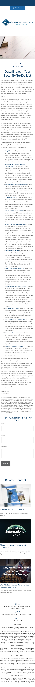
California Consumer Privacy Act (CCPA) (14, 649)
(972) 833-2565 (12, 606)
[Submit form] (5, 463)
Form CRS (19, 624)
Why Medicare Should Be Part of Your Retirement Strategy (15, 586)
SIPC (15, 660)
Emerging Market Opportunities (12, 509)
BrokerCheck (17, 628)
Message (4, 446)
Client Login (17, 8)
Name (3, 424)
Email (3, 435)
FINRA (11, 660)
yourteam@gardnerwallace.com (17, 621)
